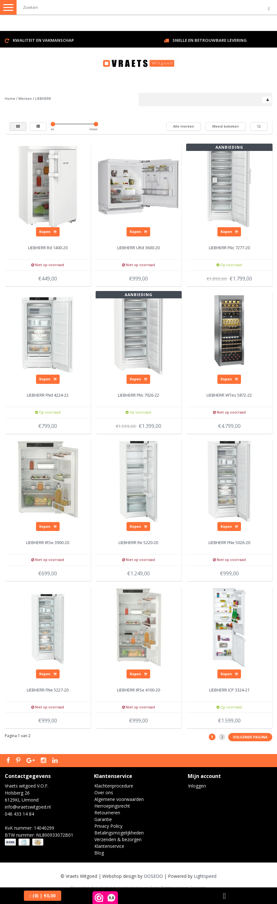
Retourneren (107, 813)
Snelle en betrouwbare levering (209, 40)
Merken (25, 98)
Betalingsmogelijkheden (119, 833)
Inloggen (197, 786)
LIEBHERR (43, 98)
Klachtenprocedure (113, 786)
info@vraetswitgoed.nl (28, 807)
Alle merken (183, 126)
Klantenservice (109, 846)
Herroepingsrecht (112, 806)
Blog (99, 853)
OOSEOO (153, 876)
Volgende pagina (250, 737)
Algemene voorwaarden (119, 799)
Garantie (103, 819)
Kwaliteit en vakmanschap (43, 40)
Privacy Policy (108, 826)
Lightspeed (205, 876)
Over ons (103, 792)
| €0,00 (42, 896)
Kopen (47, 231)
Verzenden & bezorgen (118, 839)
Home (10, 98)
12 (259, 126)
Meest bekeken (225, 126)
